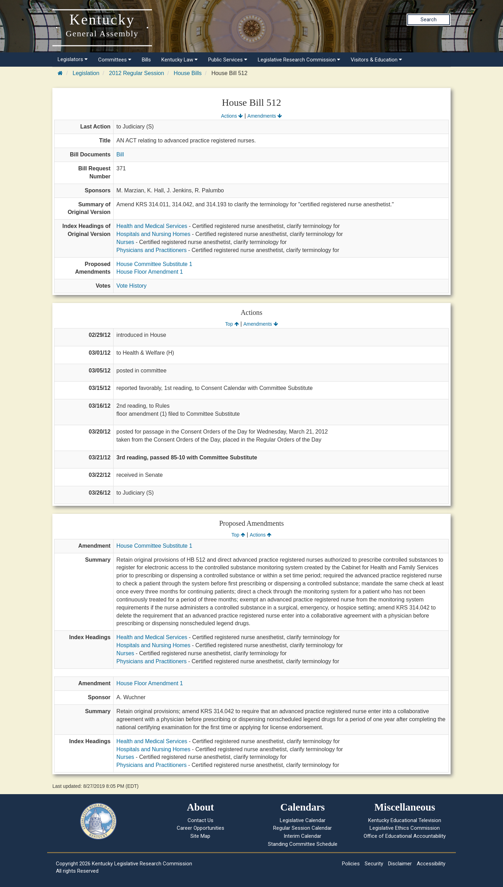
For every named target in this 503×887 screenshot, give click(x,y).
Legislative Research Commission (299, 60)
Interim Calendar (302, 836)
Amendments (264, 116)
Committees (114, 60)
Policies (351, 863)
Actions (232, 116)
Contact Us (200, 820)
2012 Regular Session (136, 73)
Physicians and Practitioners (151, 250)
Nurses (125, 242)
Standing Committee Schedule (302, 844)
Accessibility (431, 863)
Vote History (131, 286)
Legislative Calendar (303, 820)
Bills (146, 60)
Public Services (227, 60)
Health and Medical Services (151, 226)
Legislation (86, 73)
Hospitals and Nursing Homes (153, 234)
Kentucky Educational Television (404, 820)
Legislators (73, 59)
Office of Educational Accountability (405, 836)
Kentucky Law (179, 60)
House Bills (188, 73)
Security (374, 863)
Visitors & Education (376, 60)
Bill (120, 154)
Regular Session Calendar (302, 828)
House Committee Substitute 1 (154, 264)
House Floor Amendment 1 (149, 272)
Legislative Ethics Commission (405, 828)
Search (429, 19)
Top (232, 324)
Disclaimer (400, 863)
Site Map (200, 836)
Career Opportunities (200, 828)
